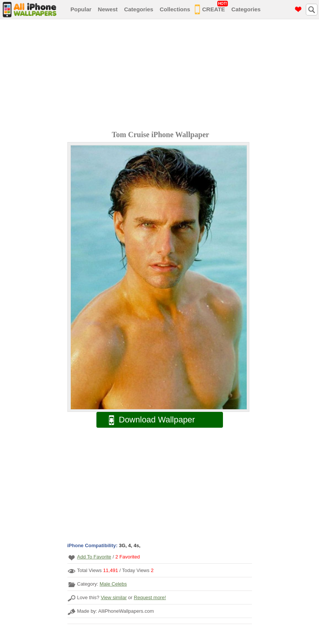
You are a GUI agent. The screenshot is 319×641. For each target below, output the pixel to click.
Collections (175, 9)
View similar (114, 597)
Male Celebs (113, 584)
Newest (108, 9)
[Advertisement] (161, 76)
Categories (138, 9)
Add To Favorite (94, 557)
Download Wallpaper (148, 420)
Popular (81, 9)
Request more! (150, 597)
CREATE (211, 8)
